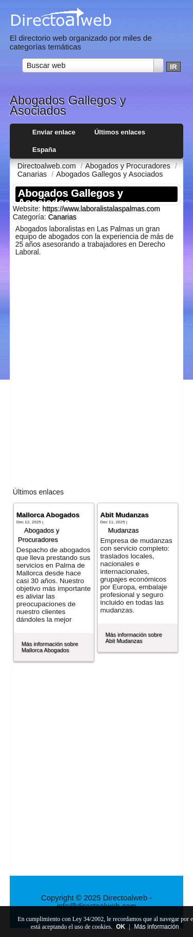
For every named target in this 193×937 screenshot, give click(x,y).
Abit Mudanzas (124, 515)
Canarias (62, 217)
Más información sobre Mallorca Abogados (50, 647)
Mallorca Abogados (48, 515)
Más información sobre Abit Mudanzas (134, 638)
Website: (28, 209)
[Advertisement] (96, 376)
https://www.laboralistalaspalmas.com (101, 209)
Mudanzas (123, 530)
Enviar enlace (54, 132)
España (44, 150)
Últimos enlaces (119, 132)
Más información (156, 926)
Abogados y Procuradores (38, 534)
